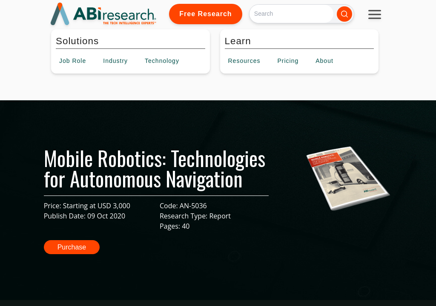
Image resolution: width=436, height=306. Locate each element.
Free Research (205, 13)
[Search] (291, 14)
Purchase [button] (71, 247)
